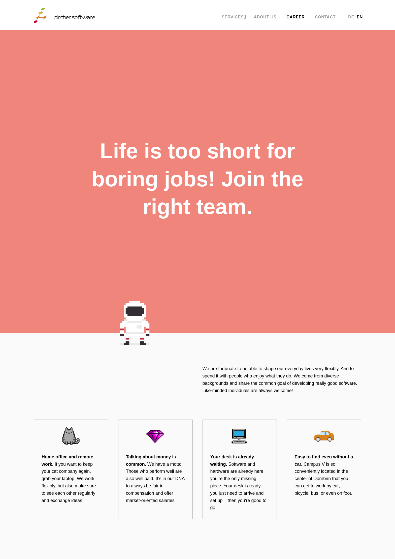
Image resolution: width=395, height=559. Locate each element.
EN (360, 18)
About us (265, 18)
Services (233, 18)
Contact (325, 18)
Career (295, 18)
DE (351, 18)
